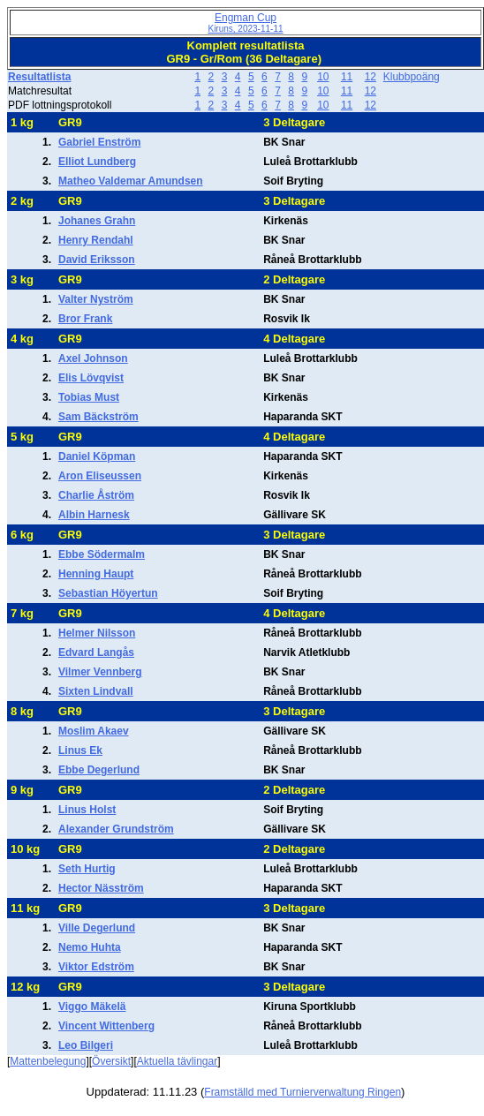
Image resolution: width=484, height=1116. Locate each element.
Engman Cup (245, 22)
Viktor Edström (96, 967)
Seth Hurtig (87, 869)
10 (323, 77)
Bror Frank (85, 319)
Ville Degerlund (96, 928)
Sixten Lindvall (95, 691)
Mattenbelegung (48, 1061)
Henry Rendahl (95, 240)
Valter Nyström (95, 299)
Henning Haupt (95, 574)
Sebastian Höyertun (108, 593)
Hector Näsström (101, 888)
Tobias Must (88, 397)
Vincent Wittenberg (106, 1026)
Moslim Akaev (93, 731)
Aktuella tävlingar (177, 1061)
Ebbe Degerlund (99, 770)
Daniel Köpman (96, 456)
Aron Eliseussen (99, 476)
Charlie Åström (96, 495)
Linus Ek (80, 750)
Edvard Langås (96, 652)
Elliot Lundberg (97, 161)
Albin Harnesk (94, 515)
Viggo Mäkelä (91, 1006)
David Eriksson (96, 259)
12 (370, 77)
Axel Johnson (93, 358)
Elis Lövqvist (91, 378)
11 (346, 77)
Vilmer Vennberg (99, 672)
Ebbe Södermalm (101, 554)
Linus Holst (87, 809)
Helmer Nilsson (96, 633)
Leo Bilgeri (85, 1045)
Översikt (111, 1061)
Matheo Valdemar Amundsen (130, 181)
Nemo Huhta (89, 947)
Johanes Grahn (96, 221)
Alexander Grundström (116, 829)
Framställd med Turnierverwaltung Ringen (302, 1092)
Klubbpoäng (411, 77)
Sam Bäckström (98, 417)
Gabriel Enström (99, 142)
